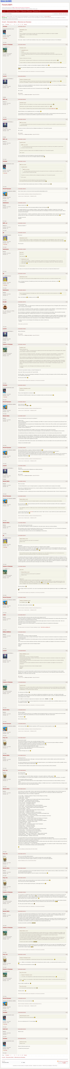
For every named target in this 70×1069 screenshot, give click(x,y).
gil (3, 232)
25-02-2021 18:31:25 (22, 26)
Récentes (60, 13)
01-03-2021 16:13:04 (22, 273)
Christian (5, 26)
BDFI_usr (5, 99)
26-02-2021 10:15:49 (22, 119)
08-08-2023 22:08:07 (22, 969)
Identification (36, 11)
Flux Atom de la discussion (63, 1061)
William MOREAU (7, 631)
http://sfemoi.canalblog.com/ (45, 627)
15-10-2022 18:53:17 (22, 614)
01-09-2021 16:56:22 (22, 385)
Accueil (4, 11)
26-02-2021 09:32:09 (22, 99)
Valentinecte (6, 202)
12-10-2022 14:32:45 (22, 481)
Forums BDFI (7, 5)
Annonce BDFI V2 (47, 16)
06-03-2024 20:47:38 (22, 1038)
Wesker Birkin (6, 415)
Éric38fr (5, 301)
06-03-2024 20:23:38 (22, 1029)
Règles (18, 11)
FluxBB (64, 1062)
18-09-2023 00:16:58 (22, 1012)
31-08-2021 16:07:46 (22, 301)
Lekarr (4, 614)
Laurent (4, 76)
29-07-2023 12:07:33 (22, 853)
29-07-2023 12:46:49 (22, 868)
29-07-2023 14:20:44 (22, 877)
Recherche (25, 11)
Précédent (7, 24)
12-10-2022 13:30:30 (22, 447)
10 (22, 24)
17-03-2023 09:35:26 (22, 682)
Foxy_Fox (5, 737)
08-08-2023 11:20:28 (22, 954)
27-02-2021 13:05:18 (22, 188)
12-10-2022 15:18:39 (22, 496)
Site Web (5, 38)
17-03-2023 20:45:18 (22, 723)
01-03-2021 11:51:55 (22, 202)
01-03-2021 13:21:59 (22, 232)
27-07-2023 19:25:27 (22, 737)
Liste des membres (11, 11)
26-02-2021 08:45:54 (22, 76)
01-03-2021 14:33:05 (22, 249)
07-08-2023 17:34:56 (22, 927)
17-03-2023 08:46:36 (22, 650)
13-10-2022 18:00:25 (22, 566)
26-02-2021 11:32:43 (22, 161)
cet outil (31, 511)
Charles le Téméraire (8, 44)
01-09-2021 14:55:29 (22, 344)
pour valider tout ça (52, 108)
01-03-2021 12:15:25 (22, 223)
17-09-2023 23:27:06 (22, 998)
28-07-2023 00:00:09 (22, 770)
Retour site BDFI (6, 1)
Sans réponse (65, 13)
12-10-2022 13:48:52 (22, 465)
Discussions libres (12, 22)
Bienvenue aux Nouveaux (24, 22)
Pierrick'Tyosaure (7, 188)
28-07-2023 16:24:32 (22, 788)
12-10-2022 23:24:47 (22, 535)
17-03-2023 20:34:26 (22, 709)
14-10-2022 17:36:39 (22, 597)
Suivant (25, 24)
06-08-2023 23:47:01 (22, 911)
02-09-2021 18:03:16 (22, 401)
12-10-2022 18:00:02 (22, 522)
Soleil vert (5, 1029)
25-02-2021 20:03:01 (22, 44)
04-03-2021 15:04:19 (22, 290)
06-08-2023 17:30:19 (22, 892)
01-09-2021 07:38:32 (22, 328)
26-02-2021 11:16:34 (22, 139)
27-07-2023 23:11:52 (22, 755)
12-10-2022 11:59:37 (22, 415)
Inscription (30, 11)
